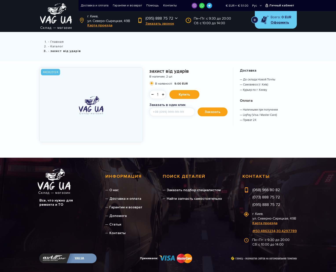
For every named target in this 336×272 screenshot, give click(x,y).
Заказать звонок (159, 23)
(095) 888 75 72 (159, 18)
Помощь (152, 5)
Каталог (57, 46)
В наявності (171, 83)
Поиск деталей (184, 176)
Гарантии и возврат (127, 5)
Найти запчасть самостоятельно (194, 198)
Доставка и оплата (95, 5)
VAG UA (79, 258)
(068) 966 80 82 (266, 189)
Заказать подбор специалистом (194, 190)
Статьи (115, 224)
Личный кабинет (281, 5)
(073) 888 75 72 (266, 197)
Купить (184, 94)
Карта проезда (99, 25)
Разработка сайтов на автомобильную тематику (271, 258)
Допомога (118, 216)
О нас (114, 190)
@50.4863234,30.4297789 (274, 231)
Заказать (212, 112)
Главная (57, 42)
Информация (123, 176)
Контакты (170, 5)
